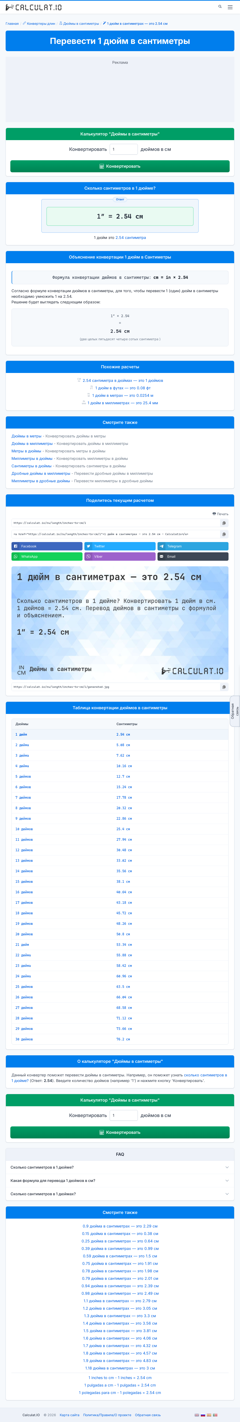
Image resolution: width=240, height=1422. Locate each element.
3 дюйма (22, 755)
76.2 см (123, 1039)
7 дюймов (23, 797)
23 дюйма (23, 966)
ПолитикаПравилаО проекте (107, 1415)
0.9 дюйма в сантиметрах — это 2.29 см (120, 1226)
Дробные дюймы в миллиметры (40, 473)
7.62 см (123, 755)
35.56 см (124, 871)
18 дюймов (24, 913)
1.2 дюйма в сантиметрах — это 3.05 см (120, 1308)
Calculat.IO (31, 1415)
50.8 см (123, 934)
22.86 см (124, 818)
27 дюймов (24, 1008)
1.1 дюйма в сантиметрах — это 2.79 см (120, 1300)
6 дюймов (23, 787)
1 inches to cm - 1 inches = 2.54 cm (120, 1377)
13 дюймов (24, 860)
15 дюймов (24, 881)
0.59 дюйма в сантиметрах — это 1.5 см (120, 1256)
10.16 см (124, 766)
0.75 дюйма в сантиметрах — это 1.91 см (120, 1263)
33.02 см (124, 860)
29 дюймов (24, 1029)
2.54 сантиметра (131, 237)
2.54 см (123, 734)
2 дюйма (22, 745)
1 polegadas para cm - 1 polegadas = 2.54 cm (120, 1392)
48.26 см (124, 924)
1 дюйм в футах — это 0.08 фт (122, 388)
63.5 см (123, 987)
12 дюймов (24, 850)
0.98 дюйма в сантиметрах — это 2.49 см (120, 1293)
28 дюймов (24, 1018)
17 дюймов (24, 902)
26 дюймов (24, 997)
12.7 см (123, 776)
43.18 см (124, 902)
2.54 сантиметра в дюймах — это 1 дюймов (123, 380)
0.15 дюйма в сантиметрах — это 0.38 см (120, 1233)
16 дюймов (24, 892)
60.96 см (124, 976)
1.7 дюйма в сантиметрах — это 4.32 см (120, 1345)
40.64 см (124, 892)
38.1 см (123, 881)
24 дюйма (23, 976)
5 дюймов (23, 776)
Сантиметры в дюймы (31, 466)
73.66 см (124, 1029)
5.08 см (123, 745)
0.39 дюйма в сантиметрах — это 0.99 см (120, 1248)
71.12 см (124, 1018)
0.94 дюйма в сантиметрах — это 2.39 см (120, 1286)
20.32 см (124, 808)
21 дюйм (22, 945)
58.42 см (124, 966)
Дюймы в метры (26, 436)
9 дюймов (23, 818)
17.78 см (124, 797)
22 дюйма (23, 955)
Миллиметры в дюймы (31, 458)
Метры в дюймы (26, 451)
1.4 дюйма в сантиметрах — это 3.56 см (120, 1323)
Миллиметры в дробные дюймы (40, 481)
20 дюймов (24, 934)
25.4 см (123, 829)
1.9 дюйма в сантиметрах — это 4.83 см (120, 1360)
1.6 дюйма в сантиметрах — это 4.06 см (120, 1338)
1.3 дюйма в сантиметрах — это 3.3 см (120, 1315)
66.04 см (124, 997)
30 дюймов (24, 1039)
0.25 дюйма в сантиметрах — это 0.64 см (120, 1241)
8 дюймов (23, 808)
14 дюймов (24, 871)
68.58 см (124, 1008)
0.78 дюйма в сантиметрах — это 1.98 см (120, 1271)
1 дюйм (21, 734)
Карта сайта (69, 1415)
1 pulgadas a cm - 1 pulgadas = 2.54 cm (120, 1385)
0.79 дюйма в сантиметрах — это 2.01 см (120, 1278)
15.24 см (124, 787)
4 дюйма (22, 766)
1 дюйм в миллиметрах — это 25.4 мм (123, 403)
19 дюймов (24, 924)
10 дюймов (24, 829)
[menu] (230, 7)
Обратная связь (234, 711)
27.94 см (124, 839)
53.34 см (124, 945)
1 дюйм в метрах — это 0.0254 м (122, 395)
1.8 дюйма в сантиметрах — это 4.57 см (120, 1353)
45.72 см (124, 913)
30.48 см (124, 850)
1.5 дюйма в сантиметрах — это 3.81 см (120, 1330)
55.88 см (124, 955)
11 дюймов (24, 839)
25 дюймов (24, 987)
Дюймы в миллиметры (32, 443)
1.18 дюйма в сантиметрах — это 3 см (120, 1368)
